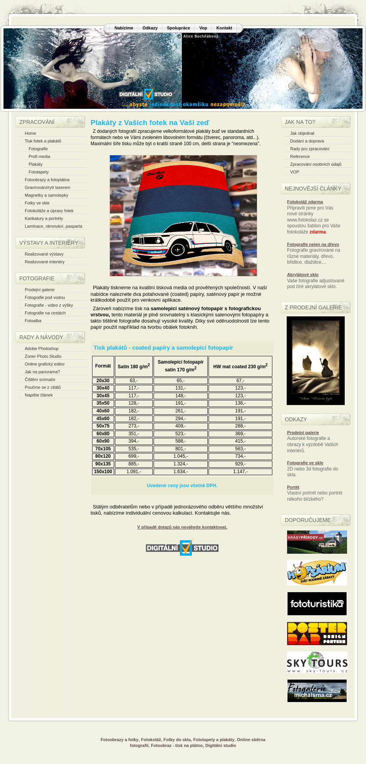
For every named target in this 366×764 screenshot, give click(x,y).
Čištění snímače (40, 379)
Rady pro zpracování (310, 148)
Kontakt (224, 28)
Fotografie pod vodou (45, 297)
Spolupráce (178, 28)
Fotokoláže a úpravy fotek (49, 210)
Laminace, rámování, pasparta (53, 226)
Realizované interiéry (45, 261)
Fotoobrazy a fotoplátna (47, 179)
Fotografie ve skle (305, 462)
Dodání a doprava (307, 141)
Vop (203, 28)
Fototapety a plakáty (213, 739)
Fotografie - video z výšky (49, 305)
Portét (293, 487)
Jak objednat (302, 133)
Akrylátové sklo (302, 274)
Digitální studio (220, 745)
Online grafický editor (45, 364)
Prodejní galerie (40, 289)
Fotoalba (33, 320)
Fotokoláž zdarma (305, 201)
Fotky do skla (177, 739)
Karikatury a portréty (44, 218)
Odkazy (149, 28)
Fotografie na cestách (45, 313)
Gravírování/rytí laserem (47, 187)
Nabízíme (124, 28)
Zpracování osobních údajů (316, 164)
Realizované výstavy (44, 254)
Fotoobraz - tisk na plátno (177, 745)
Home (30, 133)
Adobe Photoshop (41, 348)
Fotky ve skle (37, 203)
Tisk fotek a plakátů (43, 141)
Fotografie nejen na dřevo (313, 244)
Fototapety (39, 172)
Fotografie (38, 148)
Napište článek (39, 395)
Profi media (39, 156)
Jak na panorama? (42, 371)
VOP (294, 172)
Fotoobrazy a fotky (120, 739)
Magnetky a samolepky (46, 195)
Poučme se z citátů (43, 387)
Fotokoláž (151, 739)
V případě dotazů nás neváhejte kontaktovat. (182, 527)
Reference (300, 156)
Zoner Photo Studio (43, 356)
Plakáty (36, 164)
